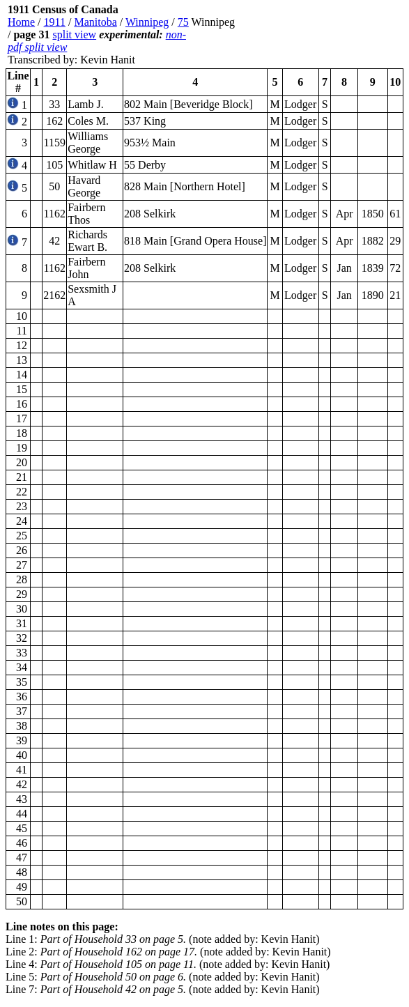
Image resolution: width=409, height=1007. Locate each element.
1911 (54, 22)
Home (21, 22)
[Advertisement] (319, 35)
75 (183, 22)
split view (74, 34)
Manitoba (95, 22)
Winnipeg (147, 22)
